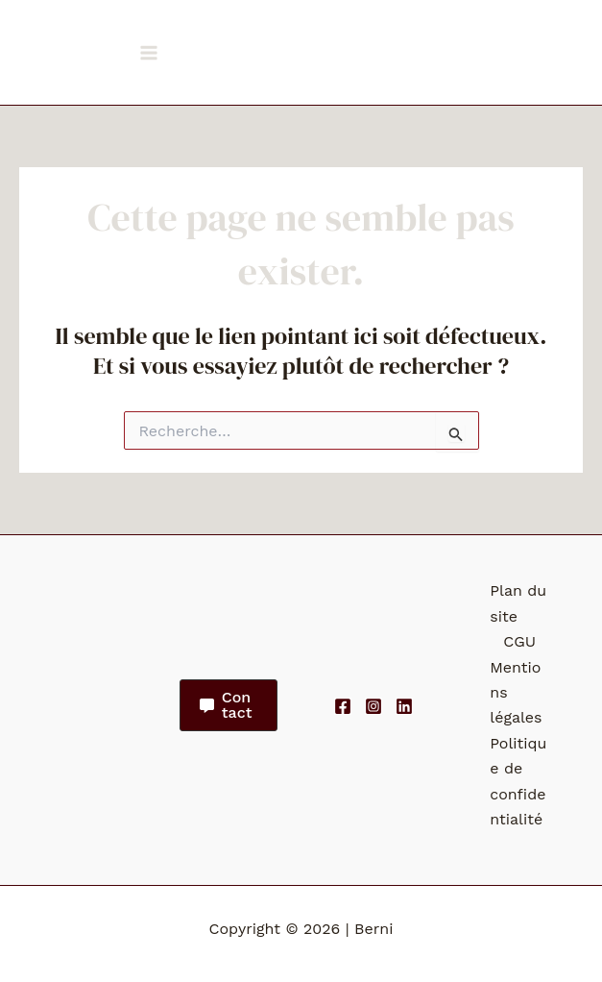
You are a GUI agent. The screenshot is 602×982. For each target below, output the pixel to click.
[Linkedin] (404, 706)
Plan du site (518, 603)
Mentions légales (516, 692)
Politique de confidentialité (518, 781)
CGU (519, 641)
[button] (228, 705)
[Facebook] (342, 706)
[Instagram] (373, 706)
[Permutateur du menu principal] (149, 53)
